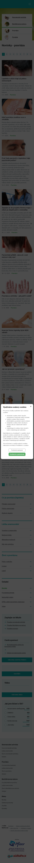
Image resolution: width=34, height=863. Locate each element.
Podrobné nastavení (17, 450)
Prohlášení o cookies (22, 445)
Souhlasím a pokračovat (17, 454)
